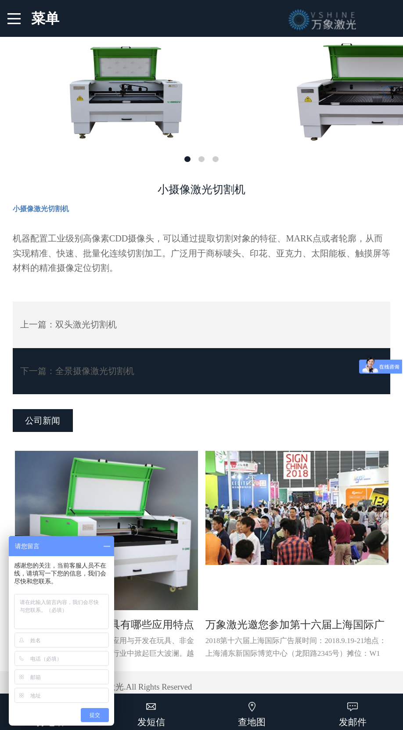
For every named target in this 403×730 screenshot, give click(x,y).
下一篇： (77, 371)
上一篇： (68, 324)
